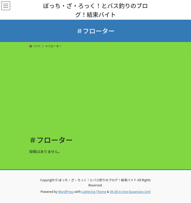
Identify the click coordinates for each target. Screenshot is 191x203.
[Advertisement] (95, 88)
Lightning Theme (93, 191)
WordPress (66, 191)
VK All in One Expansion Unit (130, 191)
